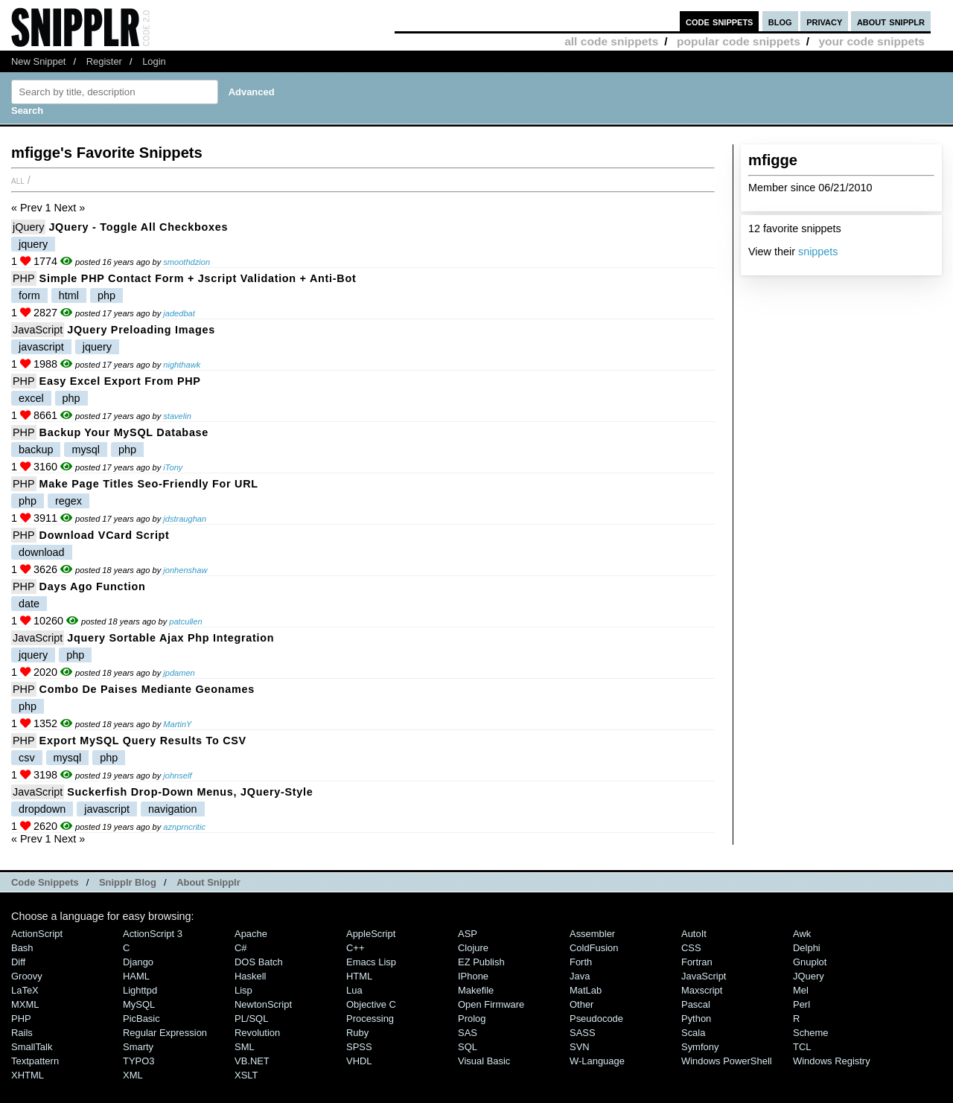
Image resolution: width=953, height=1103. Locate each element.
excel (31, 398)
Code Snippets (45, 882)
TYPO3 (138, 1061)
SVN (580, 1046)
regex (68, 501)
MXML (25, 1004)
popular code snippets (738, 41)
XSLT (246, 1075)
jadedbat (179, 313)
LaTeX (25, 990)
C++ (355, 947)
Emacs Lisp (371, 962)
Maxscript (701, 990)
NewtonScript (263, 1004)
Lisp (243, 990)
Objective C (371, 1004)
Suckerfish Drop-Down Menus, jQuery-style (190, 792)
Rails (22, 1032)
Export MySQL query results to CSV (142, 740)
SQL (467, 1046)
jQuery (28, 227)
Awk (802, 933)
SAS (467, 1032)
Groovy (26, 976)
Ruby (357, 1032)
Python (696, 1018)
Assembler (592, 933)
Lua (354, 990)
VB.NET (252, 1061)
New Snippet (38, 61)
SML (245, 1046)
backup (36, 449)
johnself (177, 775)
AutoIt (694, 933)
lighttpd (140, 990)
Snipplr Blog (127, 882)
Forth (581, 962)
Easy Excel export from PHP (120, 381)
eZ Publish (481, 962)
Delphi (806, 947)
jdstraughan (184, 518)
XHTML (27, 1075)
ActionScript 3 (152, 933)
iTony (172, 467)
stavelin (177, 416)
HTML (359, 976)
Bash (22, 947)
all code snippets (611, 41)
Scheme (811, 1032)
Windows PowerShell (726, 1061)
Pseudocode (596, 1018)
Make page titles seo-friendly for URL (148, 484)
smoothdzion (186, 262)
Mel (801, 990)
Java (580, 976)
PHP (24, 278)
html (69, 295)
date (29, 604)
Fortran (697, 962)
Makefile (476, 990)
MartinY (177, 724)
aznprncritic (184, 826)
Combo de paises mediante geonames (147, 689)
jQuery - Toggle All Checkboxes (138, 227)
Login (154, 61)
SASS (583, 1032)
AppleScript (370, 933)
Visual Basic (484, 1061)
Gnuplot (809, 962)
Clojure (473, 947)
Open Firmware (491, 1004)
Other (581, 1004)
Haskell (250, 976)
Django (138, 962)
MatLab (586, 990)
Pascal (695, 1004)
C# (241, 947)
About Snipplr (208, 882)
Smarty (138, 1046)
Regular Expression (165, 1032)
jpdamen (179, 672)
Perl (801, 1004)
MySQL (139, 1004)
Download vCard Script (104, 535)
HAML (136, 976)
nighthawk (181, 364)
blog (780, 21)
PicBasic (141, 1018)
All (18, 180)
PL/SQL (251, 1018)
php (106, 295)
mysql (85, 449)
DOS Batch (259, 962)
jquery (33, 244)
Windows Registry (831, 1061)
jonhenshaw (185, 570)
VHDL (359, 1061)
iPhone (473, 976)
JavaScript (38, 330)
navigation (172, 809)
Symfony (699, 1046)
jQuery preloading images (141, 330)
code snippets (719, 21)
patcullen (185, 621)
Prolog (471, 1018)
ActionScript (37, 933)
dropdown (42, 809)
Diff (18, 962)
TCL (802, 1046)
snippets (818, 252)
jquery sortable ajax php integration (170, 638)
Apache (251, 933)
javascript (41, 347)
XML (133, 1075)
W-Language (597, 1061)
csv (27, 758)
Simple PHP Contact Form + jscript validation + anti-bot (198, 278)
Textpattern (35, 1061)
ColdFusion (594, 947)
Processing (370, 1018)
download (42, 552)
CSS (691, 947)
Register (104, 61)
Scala (693, 1032)
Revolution (257, 1032)
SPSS (359, 1046)
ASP (467, 933)
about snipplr (891, 21)
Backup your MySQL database (123, 432)
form (29, 295)
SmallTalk (31, 1046)
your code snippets (871, 41)
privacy (824, 21)
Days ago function (92, 586)
